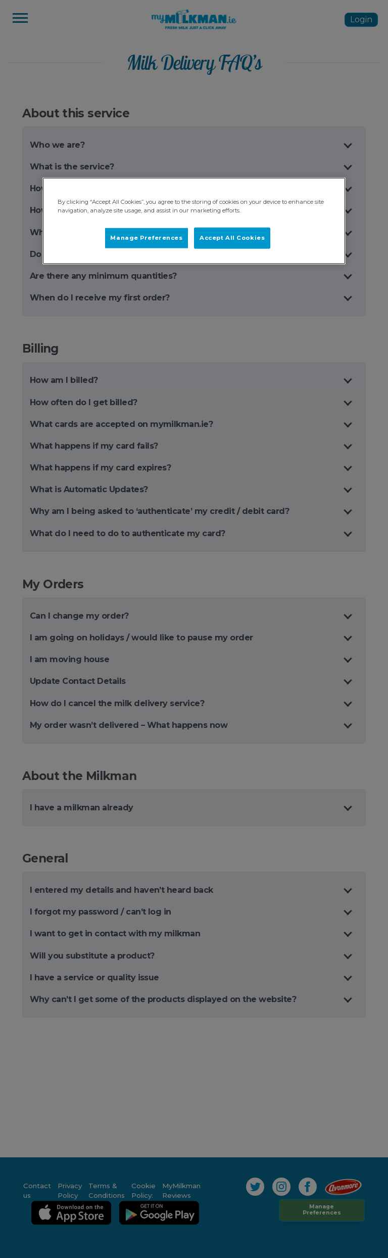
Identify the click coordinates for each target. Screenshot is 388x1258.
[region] (194, 221)
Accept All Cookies (232, 237)
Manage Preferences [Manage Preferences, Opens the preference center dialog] (146, 237)
